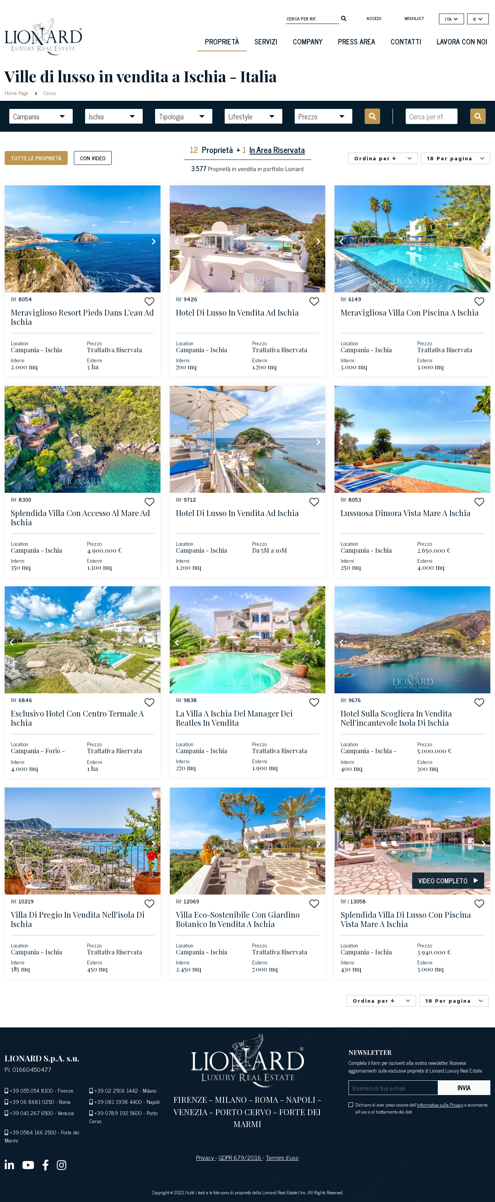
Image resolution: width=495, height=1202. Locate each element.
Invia (464, 1088)
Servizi (265, 41)
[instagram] (62, 1164)
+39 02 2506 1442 (116, 1090)
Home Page (17, 92)
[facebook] (45, 1164)
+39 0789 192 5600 (118, 1112)
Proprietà (222, 41)
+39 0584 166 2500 (33, 1131)
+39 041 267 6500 (31, 1112)
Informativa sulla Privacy (440, 1105)
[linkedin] (9, 1164)
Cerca (49, 92)
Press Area (356, 41)
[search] (344, 18)
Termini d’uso (282, 1157)
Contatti (406, 41)
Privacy (205, 1157)
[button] (149, 301)
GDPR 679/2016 (240, 1157)
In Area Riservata (277, 149)
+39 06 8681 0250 (32, 1101)
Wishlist (414, 18)
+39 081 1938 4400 (118, 1101)
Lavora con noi (462, 41)
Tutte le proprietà (36, 157)
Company (308, 41)
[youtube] (28, 1164)
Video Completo (448, 881)
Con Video (93, 157)
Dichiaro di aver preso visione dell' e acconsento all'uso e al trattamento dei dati (421, 1108)
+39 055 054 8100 (31, 1090)
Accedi (374, 18)
